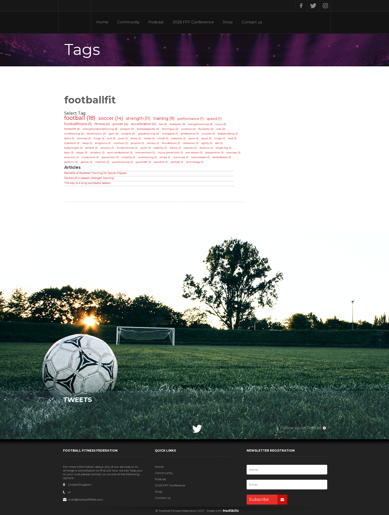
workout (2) (188, 128)
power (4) (120, 124)
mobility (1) (128, 157)
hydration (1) (71, 143)
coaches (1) (190, 147)
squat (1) (206, 138)
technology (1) (194, 162)
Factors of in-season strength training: (89, 178)
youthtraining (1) (122, 162)
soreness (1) (84, 138)
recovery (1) (107, 147)
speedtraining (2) (148, 133)
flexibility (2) (205, 128)
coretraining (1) (147, 157)
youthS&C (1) (143, 162)
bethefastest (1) (222, 157)
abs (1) (219, 143)
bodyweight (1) (73, 147)
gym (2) (113, 133)
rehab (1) (163, 138)
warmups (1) (180, 157)
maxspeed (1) (170, 133)
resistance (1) (190, 143)
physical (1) (137, 143)
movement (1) (90, 157)
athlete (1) (91, 147)
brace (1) (136, 138)
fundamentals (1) (127, 147)
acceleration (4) (143, 124)
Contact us (252, 22)
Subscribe (268, 500)
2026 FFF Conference (193, 22)
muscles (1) (208, 133)
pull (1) (111, 138)
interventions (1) (145, 152)
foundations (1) (171, 143)
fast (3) (163, 124)
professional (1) (190, 133)
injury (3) (220, 124)
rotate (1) (149, 138)
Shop (228, 22)
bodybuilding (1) (228, 133)
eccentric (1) (71, 157)
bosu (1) (68, 152)
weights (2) (128, 133)
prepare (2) (127, 128)
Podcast (156, 22)
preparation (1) (214, 152)
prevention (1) (110, 157)
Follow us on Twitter (300, 428)
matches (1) (102, 162)
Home (102, 22)
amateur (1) (97, 152)
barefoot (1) (161, 162)
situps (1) (165, 157)
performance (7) (191, 119)
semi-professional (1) (119, 152)
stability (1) (160, 147)
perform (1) (71, 162)
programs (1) (102, 143)
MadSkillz (231, 511)
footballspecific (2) (148, 128)
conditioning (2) (74, 133)
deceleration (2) (96, 133)
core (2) (220, 128)
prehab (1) (177, 162)
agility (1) (206, 143)
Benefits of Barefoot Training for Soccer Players (95, 173)
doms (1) (69, 138)
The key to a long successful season (87, 183)
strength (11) (138, 118)
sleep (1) (87, 143)
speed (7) (214, 119)
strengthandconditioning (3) (100, 128)
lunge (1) (219, 138)
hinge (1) (99, 138)
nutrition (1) (120, 143)
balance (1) (206, 147)
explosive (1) (178, 138)
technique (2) (170, 128)
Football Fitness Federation (74, 16)
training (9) (164, 118)
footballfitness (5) (78, 124)
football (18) (80, 118)
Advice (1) (175, 147)
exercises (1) (233, 152)
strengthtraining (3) (200, 124)
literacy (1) (153, 143)
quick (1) (193, 138)
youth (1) (145, 147)
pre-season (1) (194, 152)
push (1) (123, 138)
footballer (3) (177, 124)
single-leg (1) (223, 147)
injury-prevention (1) (170, 152)
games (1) (86, 162)
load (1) (232, 138)
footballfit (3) (72, 128)
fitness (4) (102, 124)
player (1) (81, 152)
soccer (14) (110, 118)
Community (128, 22)
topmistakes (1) (200, 157)
